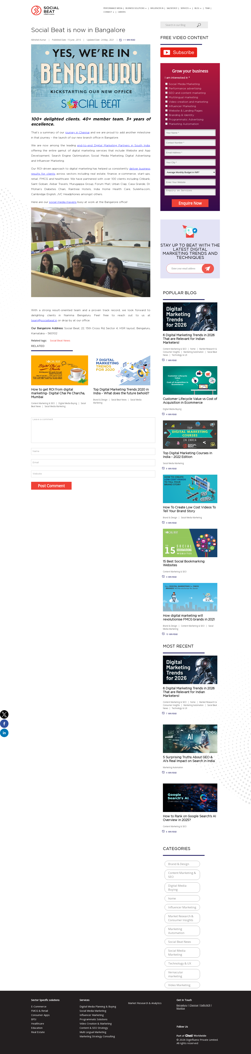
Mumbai (181, 1008)
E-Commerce (38, 1006)
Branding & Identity (181, 115)
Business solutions (135, 8)
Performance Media (112, 8)
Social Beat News (119, 399)
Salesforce (172, 8)
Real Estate (38, 1032)
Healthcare (37, 1023)
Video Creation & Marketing (96, 1023)
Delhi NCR (205, 1005)
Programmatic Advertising (186, 119)
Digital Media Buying (67, 403)
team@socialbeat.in (44, 320)
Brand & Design (100, 399)
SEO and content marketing (187, 93)
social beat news (60, 340)
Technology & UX (179, 355)
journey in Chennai (77, 132)
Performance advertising (185, 88)
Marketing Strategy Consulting (97, 1036)
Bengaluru (182, 1005)
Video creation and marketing (188, 101)
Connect (107, 12)
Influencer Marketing (182, 106)
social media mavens (63, 202)
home (193, 348)
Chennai (193, 1005)
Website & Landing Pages (186, 110)
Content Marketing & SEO (43, 403)
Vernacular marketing (175, 974)
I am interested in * (177, 77)
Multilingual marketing (183, 97)
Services (185, 8)
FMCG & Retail (39, 1010)
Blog (197, 8)
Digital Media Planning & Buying (98, 1006)
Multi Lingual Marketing (93, 1032)
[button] (4, 714)
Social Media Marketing (55, 406)
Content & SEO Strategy (94, 1027)
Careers (122, 12)
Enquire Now (190, 203)
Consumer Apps (40, 1015)
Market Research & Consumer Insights (180, 918)
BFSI (33, 1019)
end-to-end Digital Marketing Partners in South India (113, 145)
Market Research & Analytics (145, 1003)
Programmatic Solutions (93, 1019)
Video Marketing (179, 985)
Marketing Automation (184, 124)
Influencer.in (156, 8)
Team (207, 8)
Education (37, 1027)
